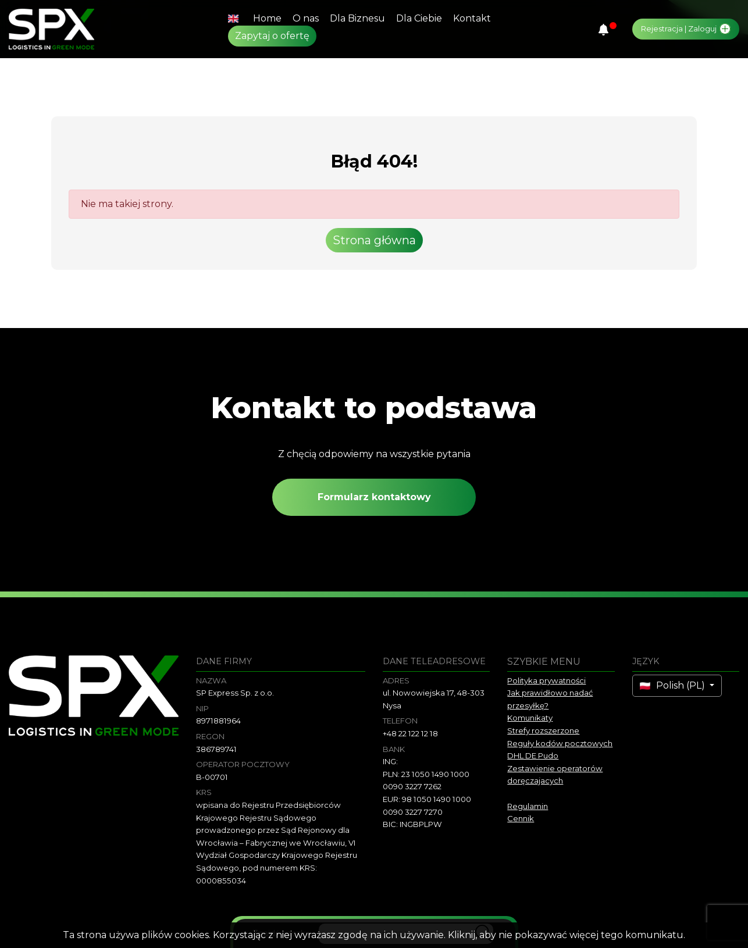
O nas (306, 18)
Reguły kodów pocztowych (559, 743)
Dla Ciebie (419, 18)
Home (267, 18)
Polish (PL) (673, 685)
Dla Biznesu (357, 18)
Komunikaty (530, 717)
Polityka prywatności (546, 680)
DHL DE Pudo (532, 755)
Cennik (520, 818)
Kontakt (472, 18)
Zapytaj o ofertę (272, 35)
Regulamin (527, 806)
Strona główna (374, 240)
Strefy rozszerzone (543, 730)
